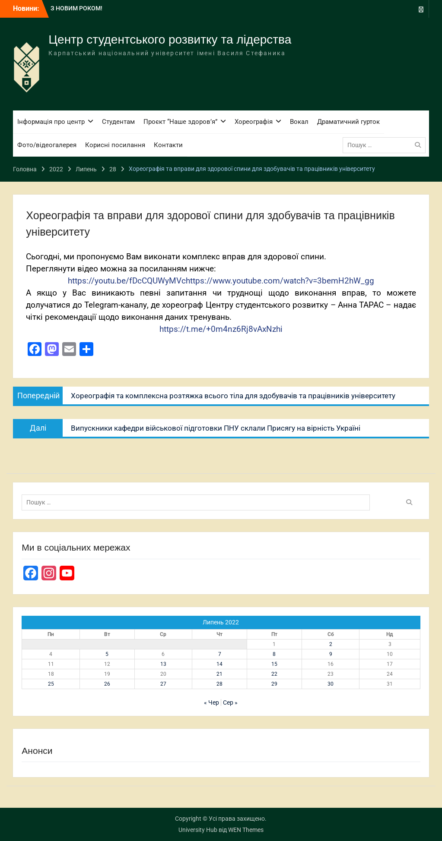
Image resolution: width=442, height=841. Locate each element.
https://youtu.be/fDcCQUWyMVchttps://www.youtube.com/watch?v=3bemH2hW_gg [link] (221, 281)
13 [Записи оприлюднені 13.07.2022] (163, 664)
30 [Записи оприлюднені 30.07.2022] (331, 684)
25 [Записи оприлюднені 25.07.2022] (51, 684)
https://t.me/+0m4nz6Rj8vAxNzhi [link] (221, 329)
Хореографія (254, 122)
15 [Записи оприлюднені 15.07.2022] (274, 664)
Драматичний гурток (348, 122)
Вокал (299, 122)
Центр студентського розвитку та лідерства (169, 39)
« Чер (211, 702)
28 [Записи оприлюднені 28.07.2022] (219, 684)
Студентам (118, 122)
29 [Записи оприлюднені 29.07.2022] (274, 684)
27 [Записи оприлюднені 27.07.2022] (163, 684)
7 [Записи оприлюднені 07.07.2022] (219, 654)
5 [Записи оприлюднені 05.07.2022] (106, 654)
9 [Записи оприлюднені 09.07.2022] (330, 654)
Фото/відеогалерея (46, 145)
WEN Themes (246, 829)
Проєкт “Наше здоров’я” (180, 122)
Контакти (168, 145)
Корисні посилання (115, 145)
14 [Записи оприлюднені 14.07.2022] (219, 664)
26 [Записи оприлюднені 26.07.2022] (107, 684)
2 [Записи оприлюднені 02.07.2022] (330, 644)
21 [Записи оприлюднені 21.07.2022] (219, 674)
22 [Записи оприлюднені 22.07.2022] (274, 674)
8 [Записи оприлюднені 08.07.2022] (274, 654)
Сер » (230, 702)
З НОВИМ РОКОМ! (76, 8)
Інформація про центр (51, 122)
